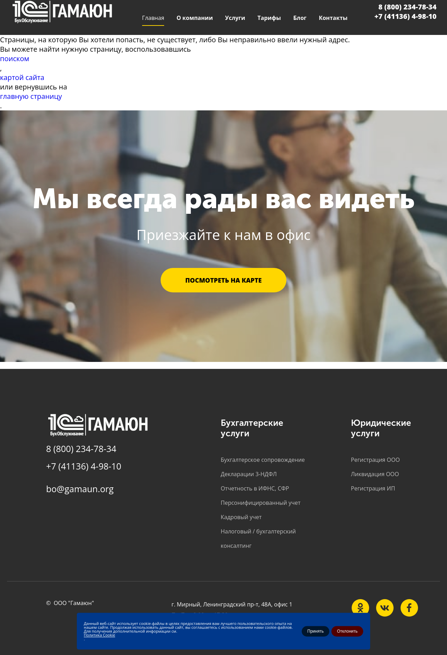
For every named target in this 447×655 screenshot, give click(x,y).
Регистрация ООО (375, 460)
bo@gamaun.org (79, 489)
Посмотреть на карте (223, 280)
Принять (315, 631)
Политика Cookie (99, 635)
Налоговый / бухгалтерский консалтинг (258, 538)
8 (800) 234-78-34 (408, 7)
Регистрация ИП (373, 488)
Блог (300, 18)
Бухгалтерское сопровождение (263, 460)
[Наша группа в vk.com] (385, 608)
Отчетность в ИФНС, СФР (255, 488)
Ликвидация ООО (375, 474)
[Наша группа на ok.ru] (360, 608)
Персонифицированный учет (260, 503)
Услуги (235, 18)
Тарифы (269, 18)
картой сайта (22, 77)
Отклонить (347, 631)
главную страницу (31, 96)
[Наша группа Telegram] (409, 608)
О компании (194, 18)
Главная (153, 18)
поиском (14, 58)
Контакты (333, 18)
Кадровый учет (241, 517)
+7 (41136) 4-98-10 (405, 16)
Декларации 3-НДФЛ (249, 474)
